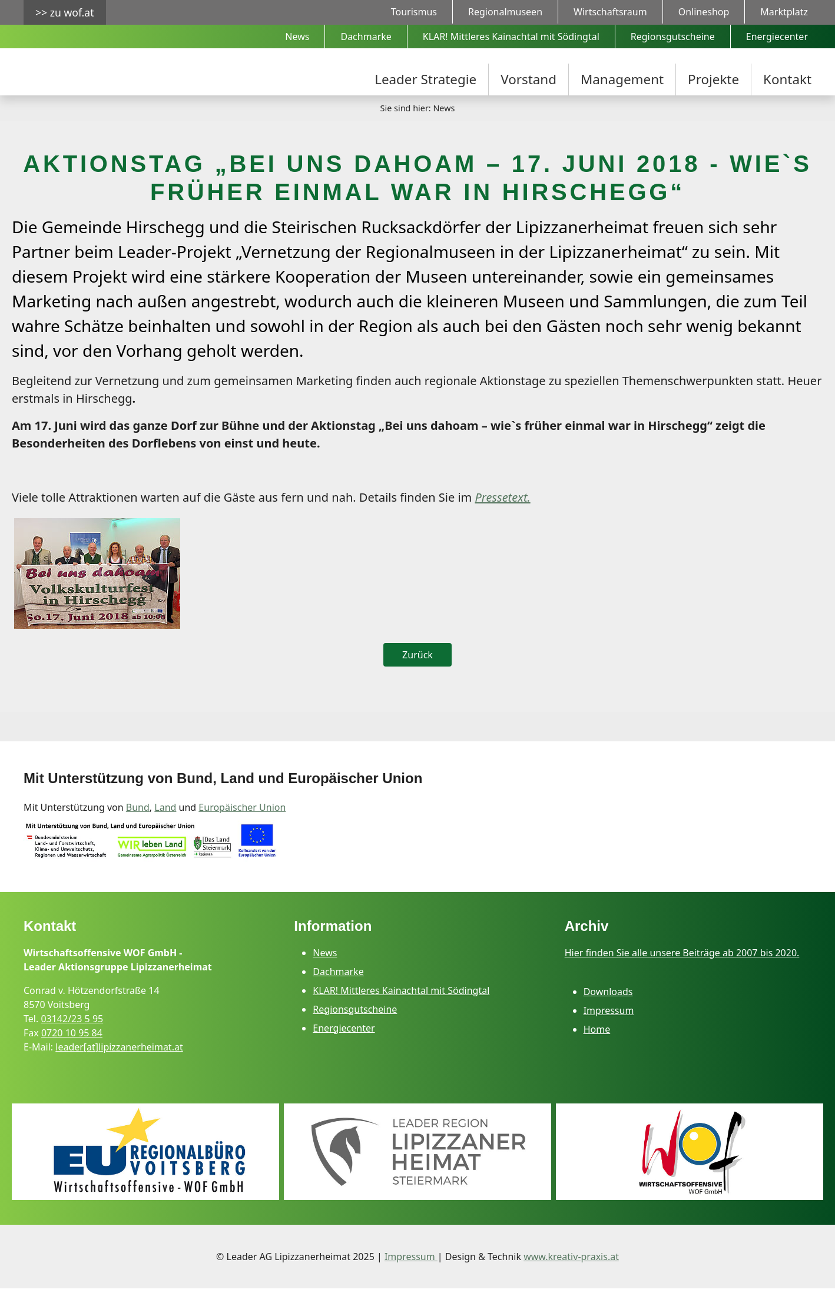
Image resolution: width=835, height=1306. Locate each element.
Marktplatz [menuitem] (784, 11)
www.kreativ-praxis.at (571, 1274)
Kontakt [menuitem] (787, 79)
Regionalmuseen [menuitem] (505, 11)
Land (165, 825)
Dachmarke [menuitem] (365, 36)
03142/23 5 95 (72, 1036)
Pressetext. (502, 515)
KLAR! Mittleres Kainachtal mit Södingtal (401, 1008)
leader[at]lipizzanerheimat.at (119, 1064)
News (325, 970)
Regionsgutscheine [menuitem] (673, 36)
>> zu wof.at (64, 12)
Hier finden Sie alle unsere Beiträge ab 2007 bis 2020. (682, 970)
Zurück (417, 673)
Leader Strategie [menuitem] (425, 79)
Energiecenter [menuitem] (777, 36)
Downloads (608, 1009)
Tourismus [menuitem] (414, 11)
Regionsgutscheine (355, 1026)
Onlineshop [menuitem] (704, 11)
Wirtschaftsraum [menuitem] (610, 11)
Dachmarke (338, 989)
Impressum (609, 1028)
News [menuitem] (297, 36)
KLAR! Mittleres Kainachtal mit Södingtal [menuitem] (511, 36)
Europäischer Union (242, 825)
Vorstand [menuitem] (528, 79)
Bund (138, 825)
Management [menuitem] (622, 79)
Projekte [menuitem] (713, 79)
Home (597, 1046)
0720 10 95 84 (71, 1050)
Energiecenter (344, 1045)
